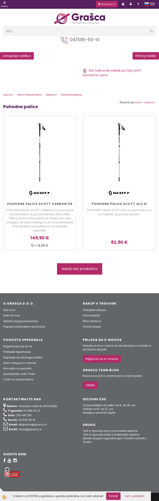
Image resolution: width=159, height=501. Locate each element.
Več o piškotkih (134, 496)
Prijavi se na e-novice (102, 359)
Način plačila (91, 315)
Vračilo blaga (92, 326)
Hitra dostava (92, 321)
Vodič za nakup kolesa (18, 379)
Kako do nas (11, 315)
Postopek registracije (17, 352)
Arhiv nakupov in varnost (19, 363)
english (152, 4)
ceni (139, 102)
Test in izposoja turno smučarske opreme (110, 431)
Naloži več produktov (80, 268)
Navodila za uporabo (17, 368)
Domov (8, 95)
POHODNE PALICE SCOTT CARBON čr (40, 204)
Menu (4, 5)
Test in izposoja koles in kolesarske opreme (111, 434)
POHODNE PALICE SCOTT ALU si (119, 204)
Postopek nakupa (94, 310)
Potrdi (113, 496)
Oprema (51, 95)
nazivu (150, 102)
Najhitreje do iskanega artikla (22, 357)
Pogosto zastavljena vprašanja (24, 326)
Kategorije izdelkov (17, 56)
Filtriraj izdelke (145, 56)
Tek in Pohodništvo (29, 95)
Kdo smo (9, 310)
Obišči (90, 385)
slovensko (146, 4)
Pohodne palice (71, 95)
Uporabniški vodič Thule (19, 374)
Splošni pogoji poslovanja (20, 321)
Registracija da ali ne (17, 346)
